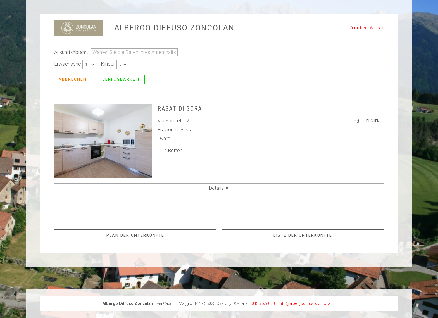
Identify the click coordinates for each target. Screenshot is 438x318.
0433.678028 (263, 303)
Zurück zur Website (366, 27)
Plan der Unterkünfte (135, 235)
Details (219, 188)
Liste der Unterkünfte (302, 235)
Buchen (372, 121)
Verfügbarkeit (121, 79)
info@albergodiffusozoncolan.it (307, 303)
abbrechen (73, 79)
